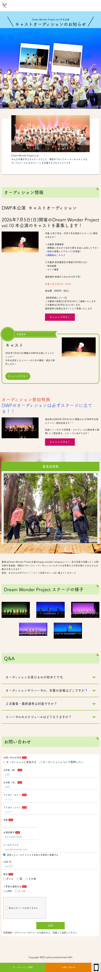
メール (20, 891)
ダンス (8, 878)
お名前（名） (10, 782)
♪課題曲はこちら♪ (55, 255)
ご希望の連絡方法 (12, 886)
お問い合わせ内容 (12, 757)
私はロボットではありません (21, 908)
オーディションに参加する (19, 762)
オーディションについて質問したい (61, 762)
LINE (7, 891)
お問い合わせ (68, 967)
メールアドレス (11, 845)
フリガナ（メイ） (12, 807)
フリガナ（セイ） (12, 795)
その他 (30, 878)
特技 (5, 874)
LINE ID (7, 862)
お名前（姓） (10, 770)
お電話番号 (9, 832)
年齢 (5, 820)
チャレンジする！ (60, 317)
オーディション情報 (23, 967)
